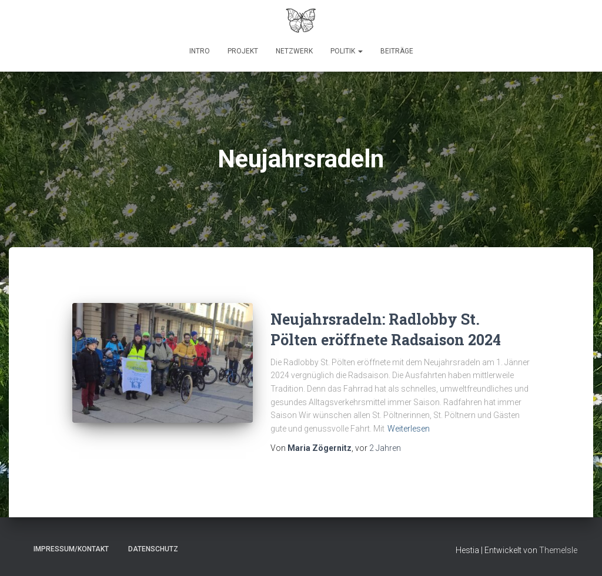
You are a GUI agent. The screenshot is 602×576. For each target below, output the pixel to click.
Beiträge (396, 51)
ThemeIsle (558, 550)
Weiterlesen (408, 428)
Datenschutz (153, 549)
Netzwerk (294, 51)
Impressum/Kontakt (71, 549)
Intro (199, 51)
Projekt (243, 51)
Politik (346, 51)
